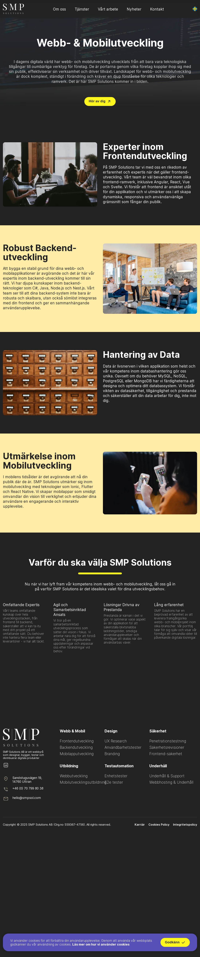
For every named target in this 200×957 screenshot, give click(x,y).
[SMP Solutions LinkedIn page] (6, 767)
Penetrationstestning (167, 741)
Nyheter (134, 9)
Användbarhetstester (123, 747)
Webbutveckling (74, 776)
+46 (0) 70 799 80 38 (27, 788)
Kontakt (157, 9)
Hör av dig (100, 101)
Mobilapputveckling (77, 754)
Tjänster (82, 9)
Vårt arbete (108, 9)
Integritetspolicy (185, 824)
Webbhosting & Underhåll (171, 782)
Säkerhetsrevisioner (166, 747)
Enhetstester (116, 776)
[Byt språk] (195, 9)
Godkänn (175, 943)
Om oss (59, 9)
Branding (112, 754)
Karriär (140, 824)
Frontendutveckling (77, 741)
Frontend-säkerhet (165, 754)
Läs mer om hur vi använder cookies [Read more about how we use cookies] (101, 945)
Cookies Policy (158, 824)
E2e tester (114, 782)
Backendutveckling (76, 747)
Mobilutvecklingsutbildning (83, 782)
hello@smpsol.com (26, 798)
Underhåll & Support (167, 776)
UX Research (116, 741)
